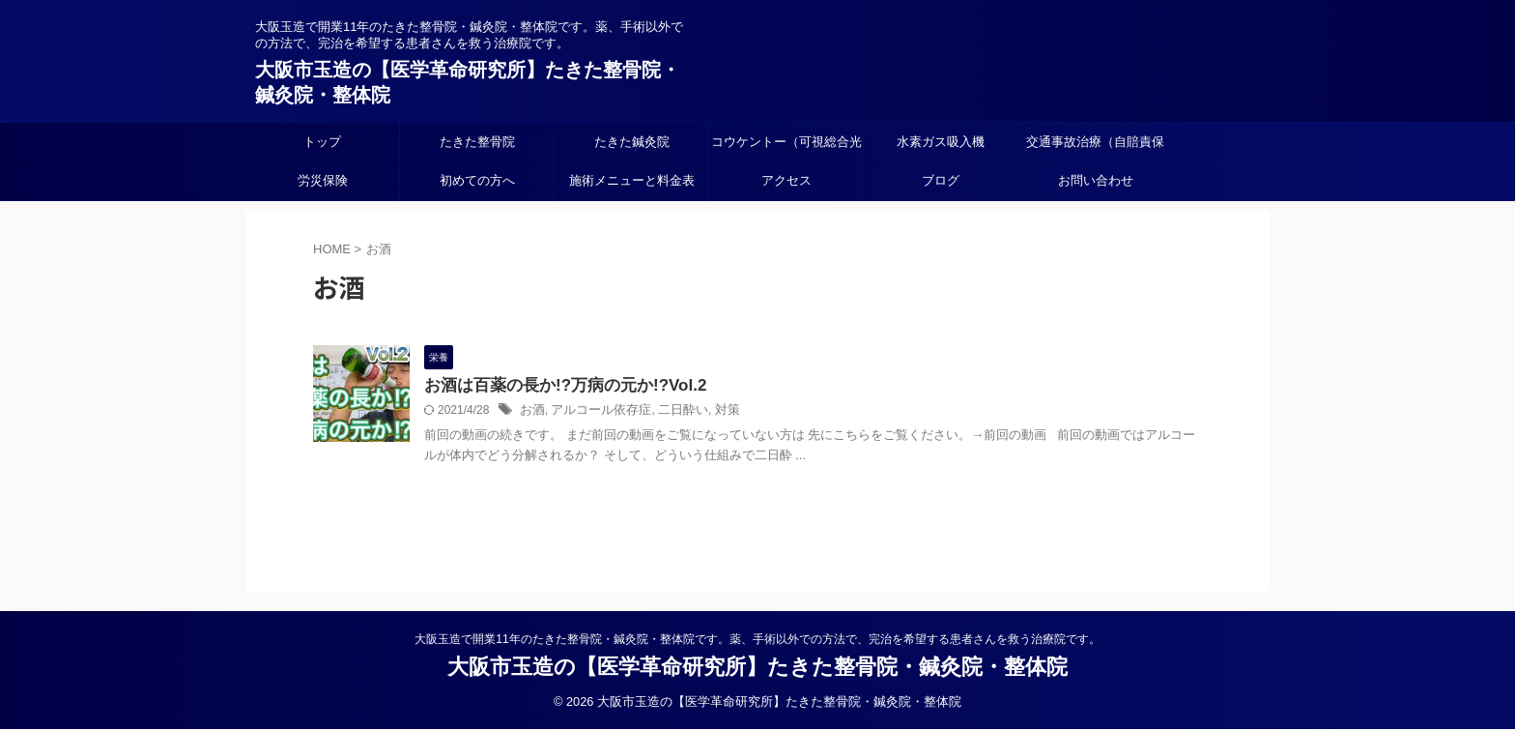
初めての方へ (477, 180)
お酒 (531, 412)
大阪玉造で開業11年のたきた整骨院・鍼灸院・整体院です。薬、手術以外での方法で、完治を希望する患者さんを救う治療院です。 (757, 640)
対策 (713, 412)
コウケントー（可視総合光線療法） (786, 147)
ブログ (940, 180)
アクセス (786, 180)
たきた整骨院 (477, 141)
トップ (322, 141)
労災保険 (323, 180)
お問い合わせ (1095, 180)
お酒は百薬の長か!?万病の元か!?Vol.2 (557, 386)
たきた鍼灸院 (632, 141)
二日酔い (671, 412)
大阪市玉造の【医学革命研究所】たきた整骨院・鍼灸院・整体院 (757, 668)
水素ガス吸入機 (941, 141)
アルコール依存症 (595, 412)
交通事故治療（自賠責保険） (1095, 147)
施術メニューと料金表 (632, 180)
